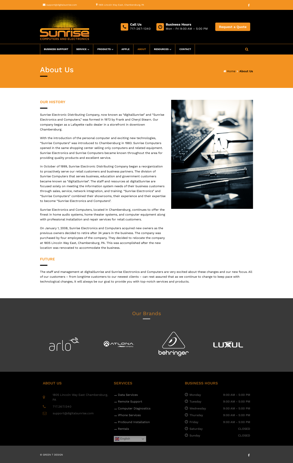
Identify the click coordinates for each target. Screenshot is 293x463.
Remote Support (130, 401)
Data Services (128, 395)
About (142, 49)
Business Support (56, 49)
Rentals (123, 429)
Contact (185, 49)
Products (104, 49)
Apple (125, 49)
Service (81, 49)
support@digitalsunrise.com (61, 5)
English (122, 439)
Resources (161, 49)
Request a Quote (232, 27)
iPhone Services (129, 415)
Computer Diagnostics (134, 408)
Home (231, 71)
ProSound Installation (134, 422)
